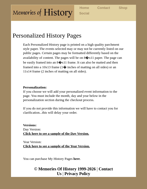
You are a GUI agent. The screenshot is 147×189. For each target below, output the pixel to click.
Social (84, 13)
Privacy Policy (77, 173)
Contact (103, 8)
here (76, 159)
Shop (123, 8)
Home (84, 8)
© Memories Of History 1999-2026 (65, 169)
